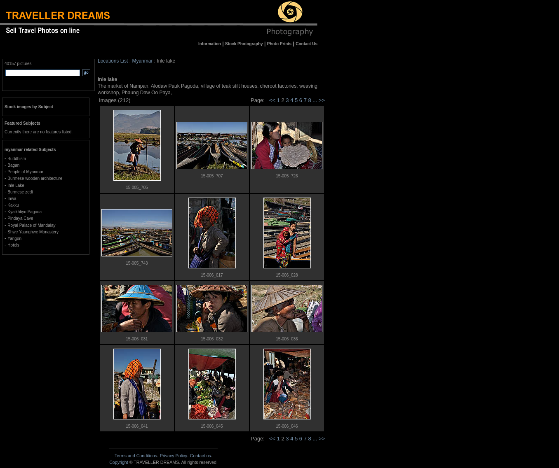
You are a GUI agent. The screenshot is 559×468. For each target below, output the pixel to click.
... (315, 100)
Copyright (118, 462)
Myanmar (142, 61)
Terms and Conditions (136, 455)
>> (322, 100)
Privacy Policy (173, 455)
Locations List (113, 61)
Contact (200, 455)
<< (272, 100)
